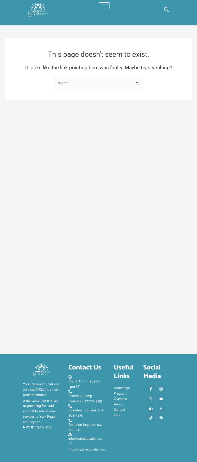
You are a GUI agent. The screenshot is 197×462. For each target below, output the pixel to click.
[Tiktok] (150, 417)
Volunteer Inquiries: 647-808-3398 (86, 411)
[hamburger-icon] (104, 5)
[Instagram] (161, 388)
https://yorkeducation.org (87, 447)
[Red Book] (161, 417)
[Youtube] (161, 398)
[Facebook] (150, 388)
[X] (150, 398)
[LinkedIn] (150, 408)
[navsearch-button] (166, 10)
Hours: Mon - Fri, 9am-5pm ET (84, 382)
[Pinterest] (161, 408)
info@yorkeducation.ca (85, 437)
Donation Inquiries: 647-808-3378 (86, 426)
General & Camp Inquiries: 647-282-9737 (85, 397)
